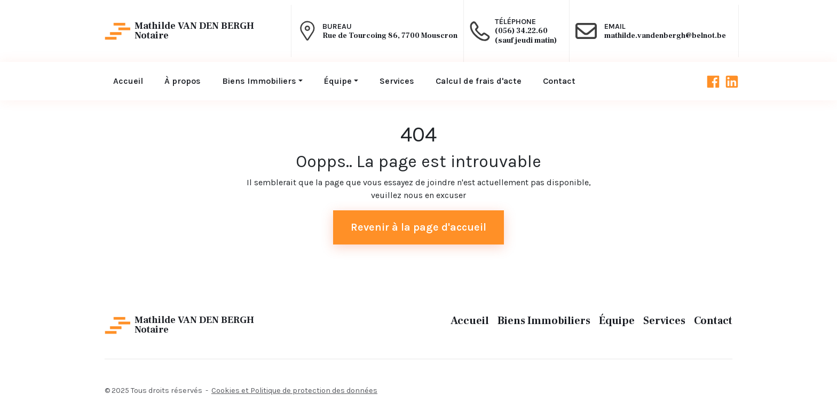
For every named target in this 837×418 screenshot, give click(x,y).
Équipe (617, 321)
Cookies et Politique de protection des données (294, 390)
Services (664, 321)
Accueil (470, 321)
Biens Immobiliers (544, 321)
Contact (713, 321)
